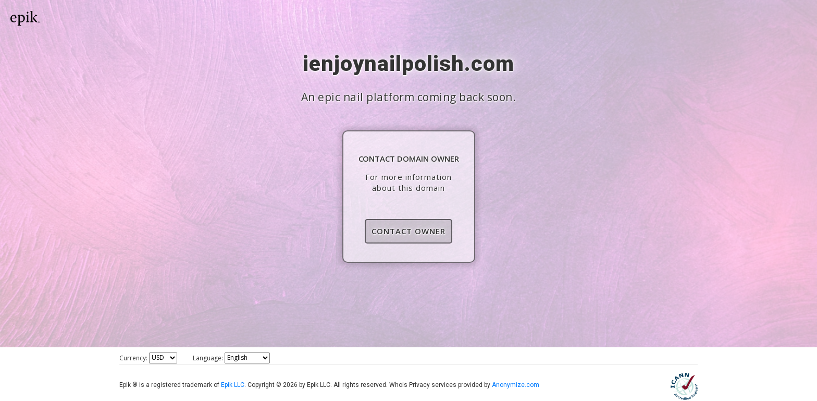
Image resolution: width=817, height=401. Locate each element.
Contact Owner (408, 231)
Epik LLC (232, 384)
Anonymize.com (515, 384)
